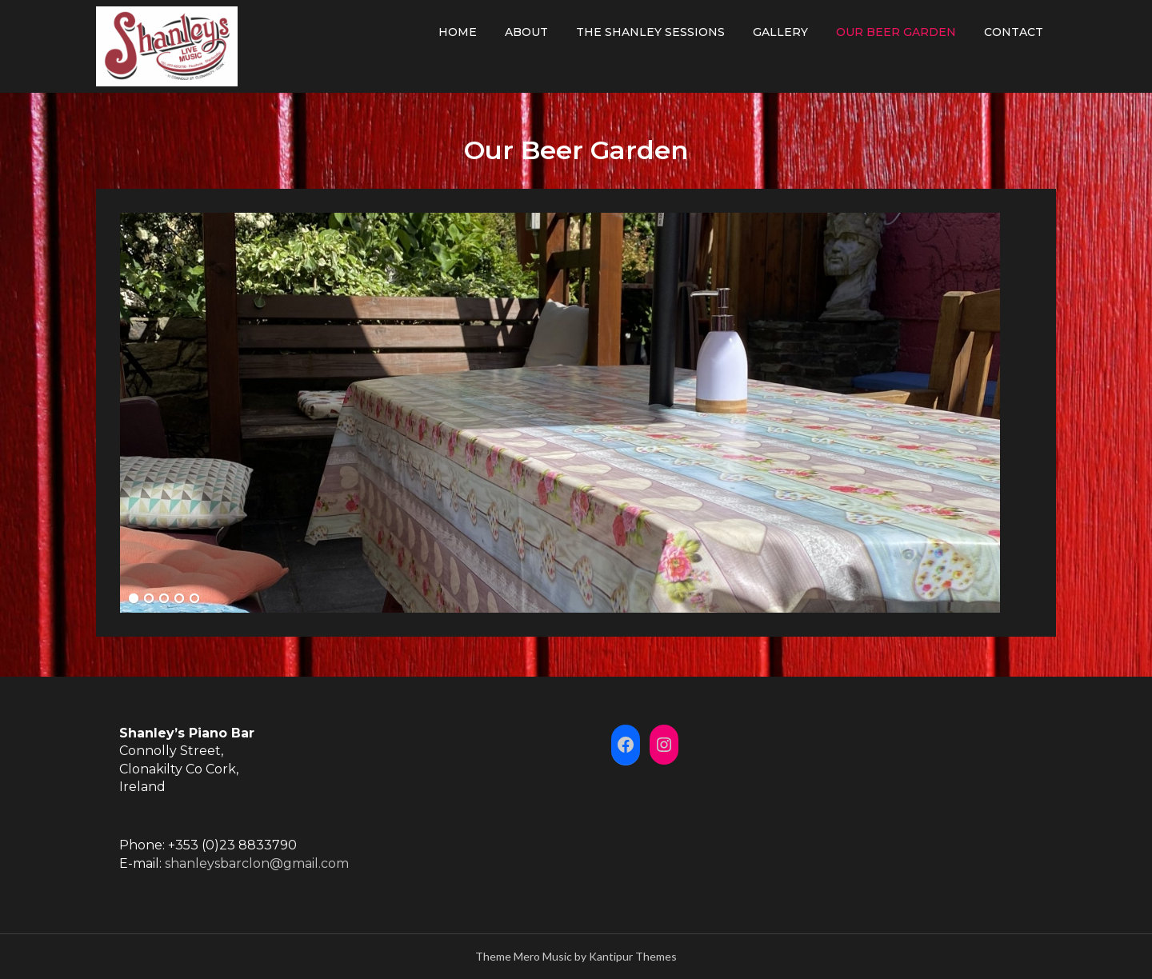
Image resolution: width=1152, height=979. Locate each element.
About (526, 32)
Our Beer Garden (896, 32)
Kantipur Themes (633, 956)
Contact (1013, 32)
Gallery (780, 32)
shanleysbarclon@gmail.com (257, 863)
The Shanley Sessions (650, 32)
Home (457, 32)
